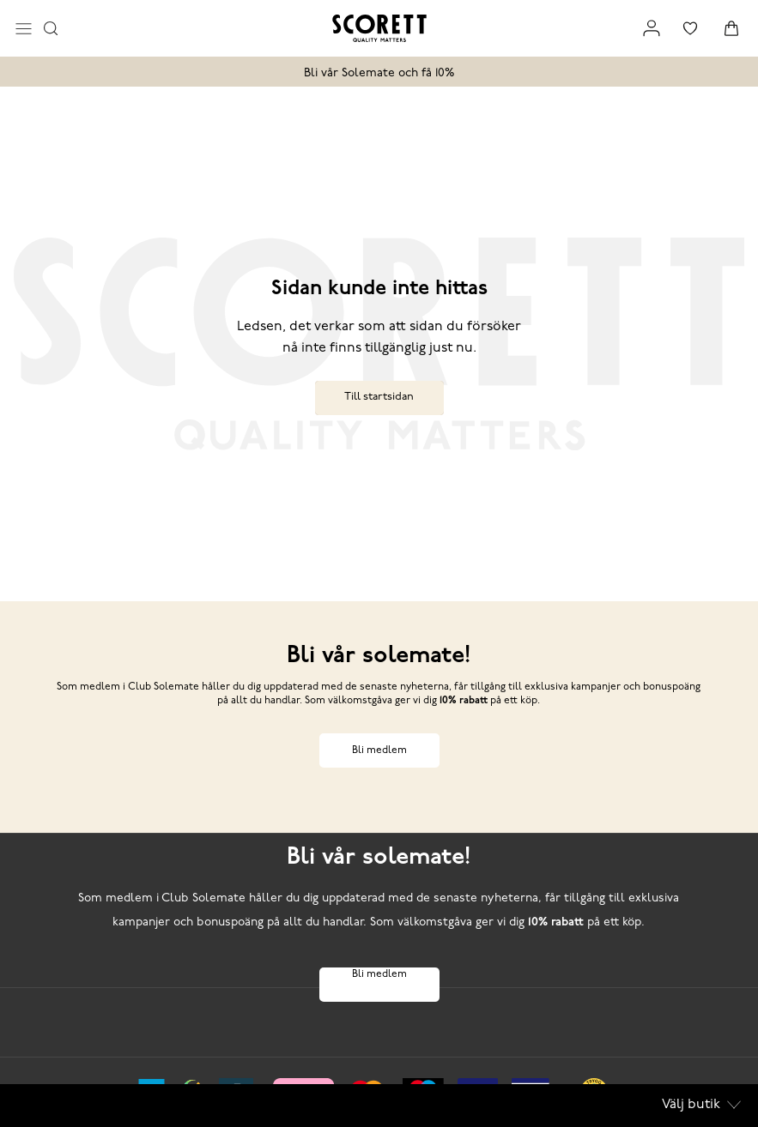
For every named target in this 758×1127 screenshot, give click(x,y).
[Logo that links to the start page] (379, 28)
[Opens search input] (50, 28)
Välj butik (701, 1105)
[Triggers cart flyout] (731, 28)
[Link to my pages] (651, 28)
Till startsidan (379, 396)
